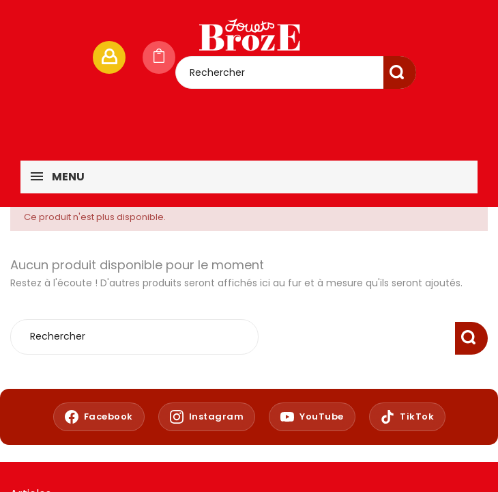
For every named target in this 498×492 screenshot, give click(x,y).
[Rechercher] (295, 72)
